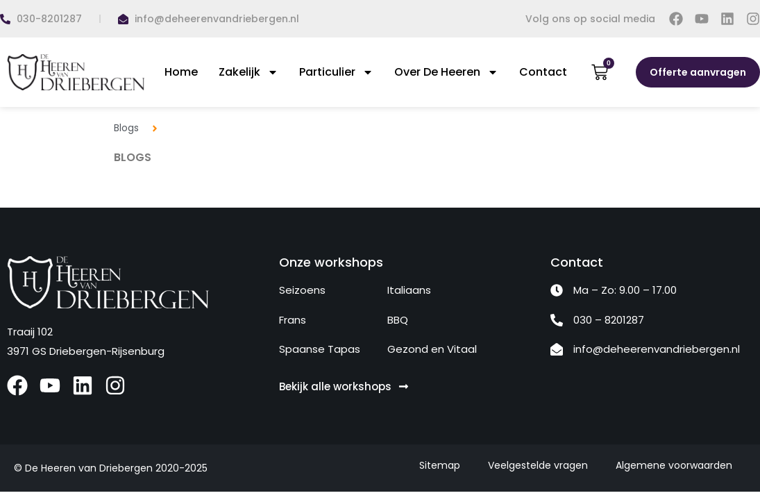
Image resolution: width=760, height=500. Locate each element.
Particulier (336, 72)
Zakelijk (248, 72)
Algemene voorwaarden (674, 465)
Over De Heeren (446, 72)
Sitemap (439, 465)
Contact (543, 72)
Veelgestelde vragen (538, 465)
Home (181, 72)
